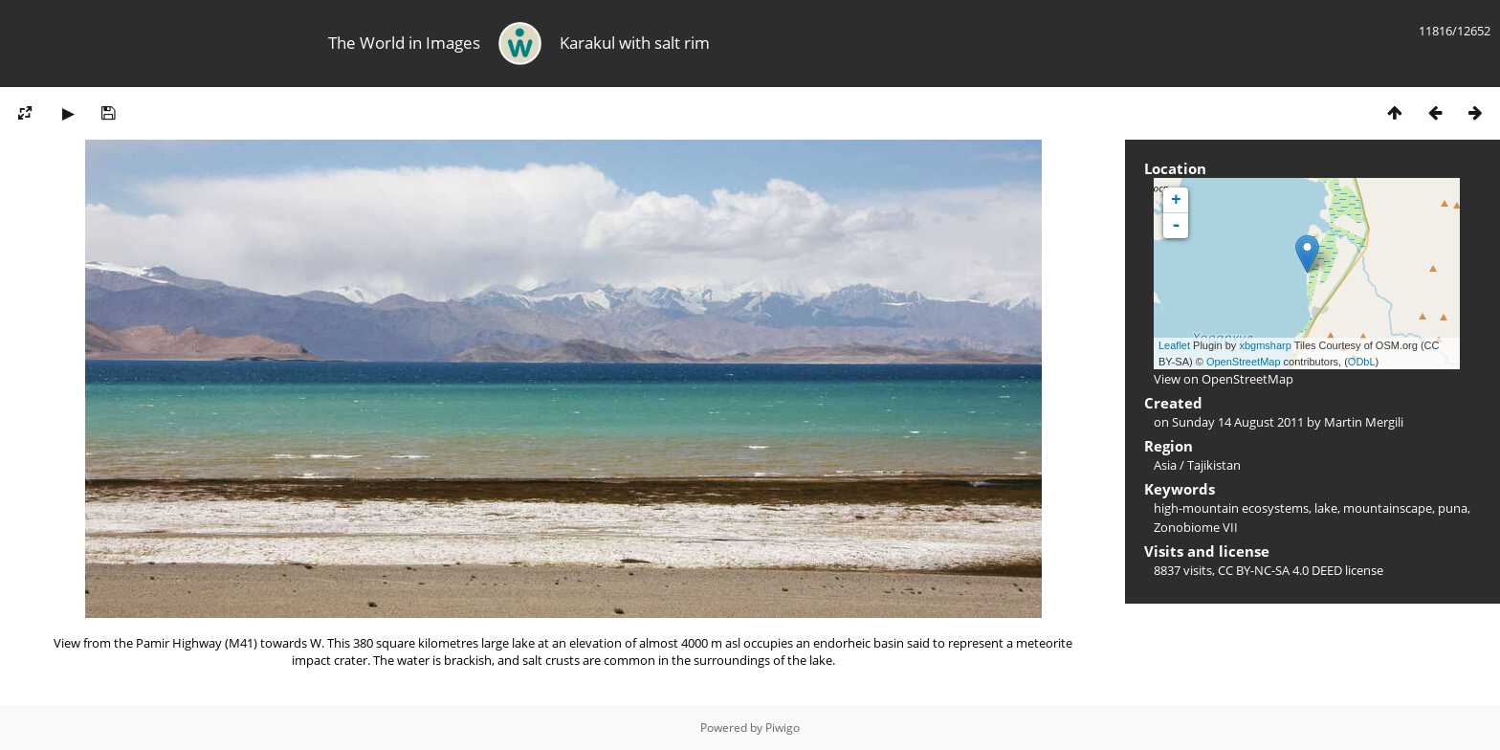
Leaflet (1174, 345)
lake (1325, 508)
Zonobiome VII (1196, 527)
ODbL (1362, 361)
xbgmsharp (1264, 345)
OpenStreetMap (1243, 361)
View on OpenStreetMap (1223, 378)
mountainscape (1387, 508)
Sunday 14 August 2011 (1238, 421)
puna (1452, 508)
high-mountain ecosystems (1231, 508)
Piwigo (782, 727)
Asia (1165, 465)
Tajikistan (1214, 465)
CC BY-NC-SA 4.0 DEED (1280, 570)
